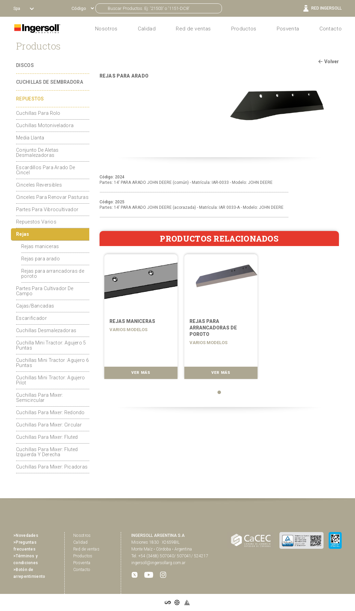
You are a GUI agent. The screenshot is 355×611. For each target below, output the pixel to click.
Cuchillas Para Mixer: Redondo (50, 412)
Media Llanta (30, 137)
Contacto (330, 29)
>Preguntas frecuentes (25, 546)
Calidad (147, 29)
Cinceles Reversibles (39, 185)
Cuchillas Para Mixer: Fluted (47, 437)
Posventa (288, 29)
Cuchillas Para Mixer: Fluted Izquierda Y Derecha (47, 452)
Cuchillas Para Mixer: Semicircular (39, 397)
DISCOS (25, 65)
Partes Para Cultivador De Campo (45, 291)
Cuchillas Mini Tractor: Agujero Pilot (50, 380)
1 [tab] (219, 392)
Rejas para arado (40, 258)
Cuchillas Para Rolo (38, 113)
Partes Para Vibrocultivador (47, 209)
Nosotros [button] (106, 29)
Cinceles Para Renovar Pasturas (52, 197)
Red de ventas (86, 549)
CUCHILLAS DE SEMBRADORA (49, 82)
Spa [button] (17, 8)
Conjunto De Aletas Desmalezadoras (37, 152)
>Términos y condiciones (25, 559)
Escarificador (31, 318)
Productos (244, 29)
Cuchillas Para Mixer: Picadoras (52, 467)
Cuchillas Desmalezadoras (46, 330)
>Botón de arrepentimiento (29, 573)
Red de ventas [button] (193, 29)
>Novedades (25, 535)
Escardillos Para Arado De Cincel (45, 170)
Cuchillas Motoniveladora (45, 125)
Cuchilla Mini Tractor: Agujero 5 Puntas (51, 345)
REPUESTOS (30, 98)
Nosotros (82, 535)
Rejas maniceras (40, 246)
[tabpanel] (140, 319)
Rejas (22, 234)
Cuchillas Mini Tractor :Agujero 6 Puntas (52, 362)
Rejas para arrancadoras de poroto (52, 273)
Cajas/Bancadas (35, 306)
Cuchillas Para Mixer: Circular (49, 424)
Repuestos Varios (36, 222)
